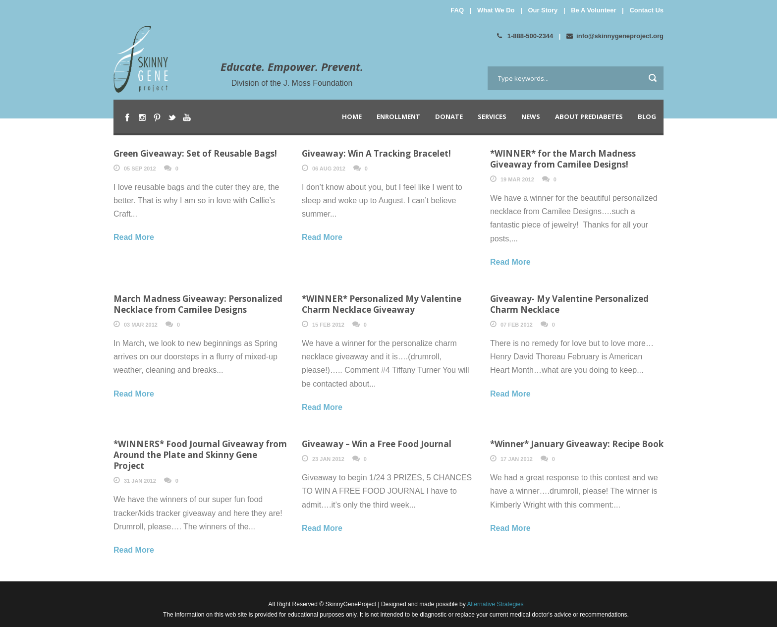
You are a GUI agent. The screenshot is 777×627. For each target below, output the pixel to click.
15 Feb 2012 (328, 325)
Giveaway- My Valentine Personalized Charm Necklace (569, 304)
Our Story (542, 10)
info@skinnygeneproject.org (615, 36)
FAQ (457, 10)
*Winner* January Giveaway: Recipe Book (577, 444)
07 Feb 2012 (516, 325)
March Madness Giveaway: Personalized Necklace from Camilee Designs (197, 304)
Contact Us (646, 10)
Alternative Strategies (495, 604)
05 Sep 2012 (140, 168)
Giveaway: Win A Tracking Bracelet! (376, 153)
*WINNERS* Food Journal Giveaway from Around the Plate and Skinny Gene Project (200, 454)
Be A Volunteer (593, 10)
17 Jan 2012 (516, 459)
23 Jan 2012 (328, 459)
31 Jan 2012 (140, 481)
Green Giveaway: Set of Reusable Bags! (195, 153)
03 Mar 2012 (141, 325)
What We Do (496, 10)
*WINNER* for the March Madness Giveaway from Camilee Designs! (563, 159)
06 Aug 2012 (328, 168)
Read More (133, 237)
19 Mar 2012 (517, 179)
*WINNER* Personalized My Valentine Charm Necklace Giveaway (381, 304)
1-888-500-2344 (525, 36)
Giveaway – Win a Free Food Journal (376, 444)
